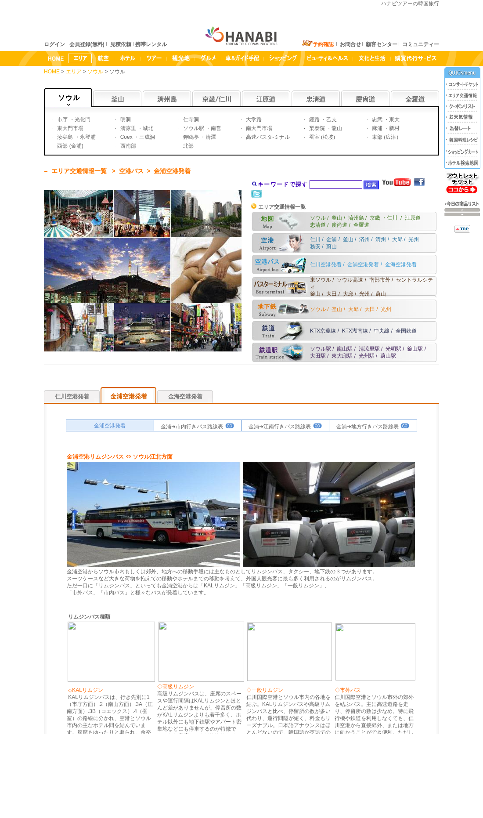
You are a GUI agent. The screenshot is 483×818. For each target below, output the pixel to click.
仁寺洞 (190, 119)
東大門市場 (69, 128)
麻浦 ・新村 (385, 128)
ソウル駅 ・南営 (202, 128)
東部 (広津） (386, 137)
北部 (188, 146)
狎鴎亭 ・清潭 (199, 137)
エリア (74, 72)
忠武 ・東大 (385, 119)
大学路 (253, 119)
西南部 (127, 146)
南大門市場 (258, 128)
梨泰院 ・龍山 (324, 128)
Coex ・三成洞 (137, 137)
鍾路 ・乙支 (322, 119)
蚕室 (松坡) (321, 137)
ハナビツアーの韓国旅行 (410, 3)
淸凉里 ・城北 (136, 128)
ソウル (96, 72)
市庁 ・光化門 (73, 119)
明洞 (124, 119)
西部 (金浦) (69, 146)
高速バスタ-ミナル (267, 137)
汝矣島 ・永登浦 (76, 137)
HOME (52, 72)
